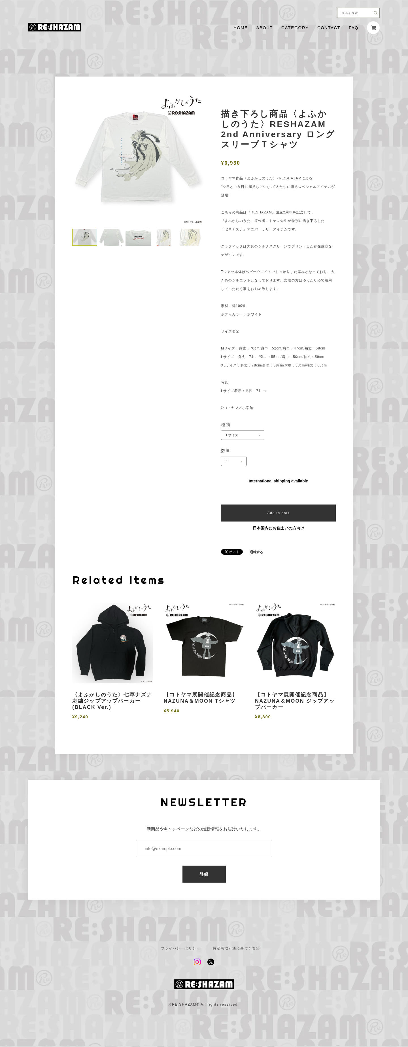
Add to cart (278, 513)
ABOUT (264, 28)
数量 (226, 450)
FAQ (353, 28)
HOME (240, 28)
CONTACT (328, 28)
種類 (226, 424)
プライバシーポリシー (180, 948)
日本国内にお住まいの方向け (278, 528)
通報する (256, 552)
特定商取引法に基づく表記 (236, 948)
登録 (204, 874)
